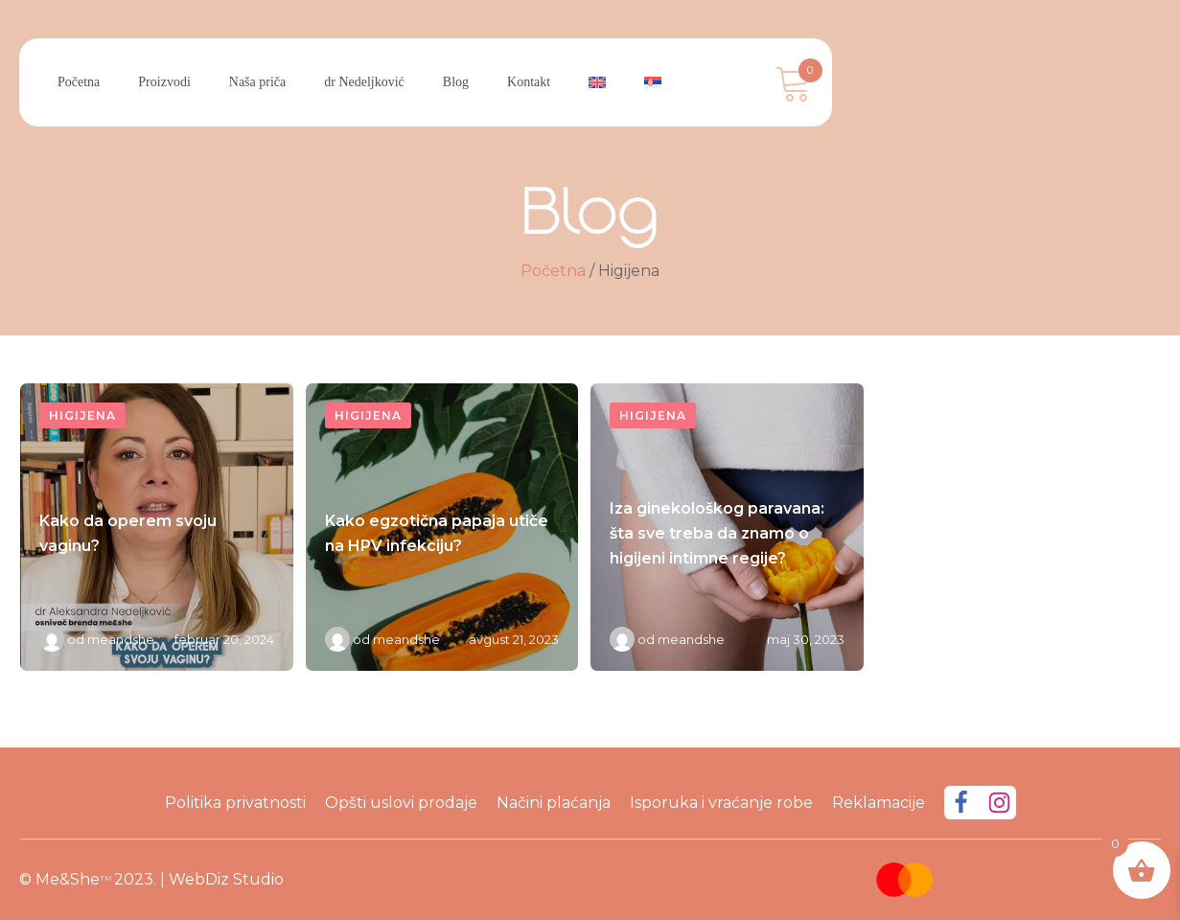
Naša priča (257, 82)
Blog (456, 82)
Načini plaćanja (554, 803)
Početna (79, 82)
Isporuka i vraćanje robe (721, 803)
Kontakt (528, 82)
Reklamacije (878, 803)
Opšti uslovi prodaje (401, 803)
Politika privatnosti (235, 803)
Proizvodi (164, 82)
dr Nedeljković (364, 82)
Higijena (82, 415)
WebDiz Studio (226, 879)
